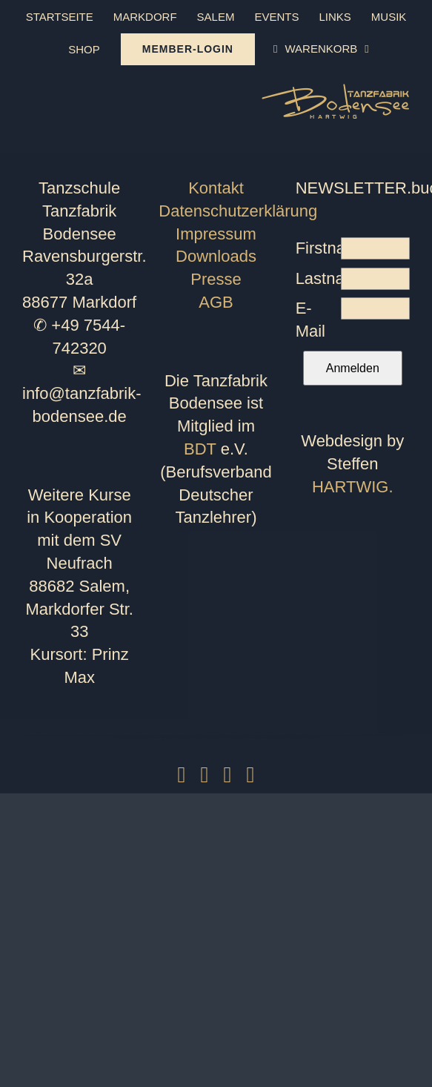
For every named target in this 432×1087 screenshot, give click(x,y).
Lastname (319, 278)
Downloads (216, 256)
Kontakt (216, 188)
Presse (215, 279)
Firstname (319, 248)
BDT (200, 449)
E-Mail (310, 319)
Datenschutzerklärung (238, 211)
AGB (216, 302)
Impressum (216, 234)
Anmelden (352, 368)
